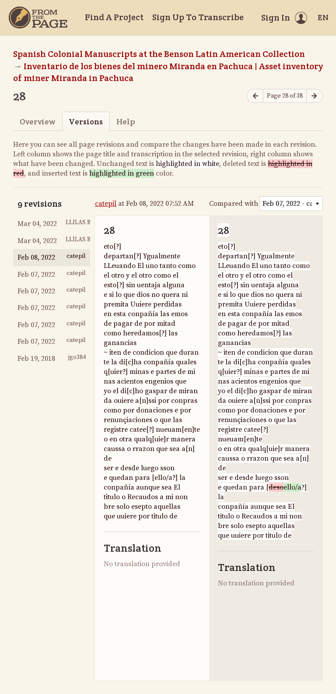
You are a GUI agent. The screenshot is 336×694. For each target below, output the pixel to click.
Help (125, 121)
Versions (86, 121)
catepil (105, 203)
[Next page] (314, 96)
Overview (37, 121)
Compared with (233, 203)
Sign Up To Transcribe (198, 17)
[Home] (38, 17)
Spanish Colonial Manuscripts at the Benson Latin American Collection (159, 54)
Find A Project (114, 17)
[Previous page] (255, 96)
